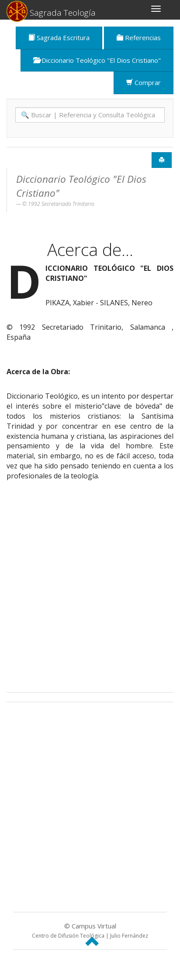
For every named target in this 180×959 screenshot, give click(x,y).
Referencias (139, 37)
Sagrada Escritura (59, 37)
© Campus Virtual (90, 930)
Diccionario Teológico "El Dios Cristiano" (97, 60)
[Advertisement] (90, 589)
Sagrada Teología (51, 10)
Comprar (143, 82)
